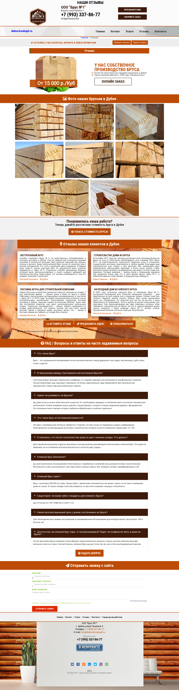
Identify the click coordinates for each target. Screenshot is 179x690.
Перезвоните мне (132, 10)
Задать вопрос (139, 42)
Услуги (130, 31)
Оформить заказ (132, 17)
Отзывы (144, 31)
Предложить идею (90, 323)
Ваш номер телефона (41, 580)
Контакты (160, 31)
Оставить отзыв (58, 323)
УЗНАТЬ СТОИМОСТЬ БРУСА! (89, 231)
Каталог (115, 31)
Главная (100, 31)
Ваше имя (36, 572)
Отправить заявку (45, 607)
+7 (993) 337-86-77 (80, 15)
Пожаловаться (121, 323)
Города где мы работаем (112, 616)
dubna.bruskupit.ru (21, 31)
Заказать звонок (121, 42)
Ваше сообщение (39, 588)
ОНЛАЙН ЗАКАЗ (113, 81)
